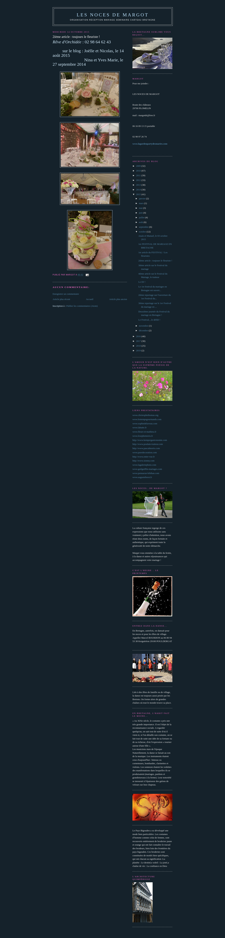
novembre (144, 325)
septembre (144, 227)
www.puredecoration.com (144, 452)
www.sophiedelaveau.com (144, 423)
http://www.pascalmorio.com (146, 448)
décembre (144, 330)
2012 (138, 180)
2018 (138, 345)
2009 (138, 166)
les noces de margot (113, 14)
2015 (138, 194)
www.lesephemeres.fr (142, 436)
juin (141, 212)
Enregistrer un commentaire (66, 294)
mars (141, 203)
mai (141, 208)
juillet (142, 217)
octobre (143, 231)
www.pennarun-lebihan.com (145, 473)
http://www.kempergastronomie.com (149, 440)
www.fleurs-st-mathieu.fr (144, 431)
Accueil (89, 299)
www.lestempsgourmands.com (146, 419)
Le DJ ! (141, 282)
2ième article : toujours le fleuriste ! (155, 260)
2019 (138, 350)
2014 (138, 189)
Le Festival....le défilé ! (149, 319)
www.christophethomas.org (145, 415)
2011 (138, 175)
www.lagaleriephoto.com (144, 464)
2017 (138, 341)
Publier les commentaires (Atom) (82, 306)
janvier (142, 198)
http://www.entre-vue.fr (143, 456)
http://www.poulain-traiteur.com (147, 444)
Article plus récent (61, 299)
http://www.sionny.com (143, 460)
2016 (138, 336)
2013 (138, 184)
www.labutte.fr (139, 427)
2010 (138, 170)
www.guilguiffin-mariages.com (147, 469)
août (141, 222)
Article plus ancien (118, 299)
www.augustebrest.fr (142, 477)
